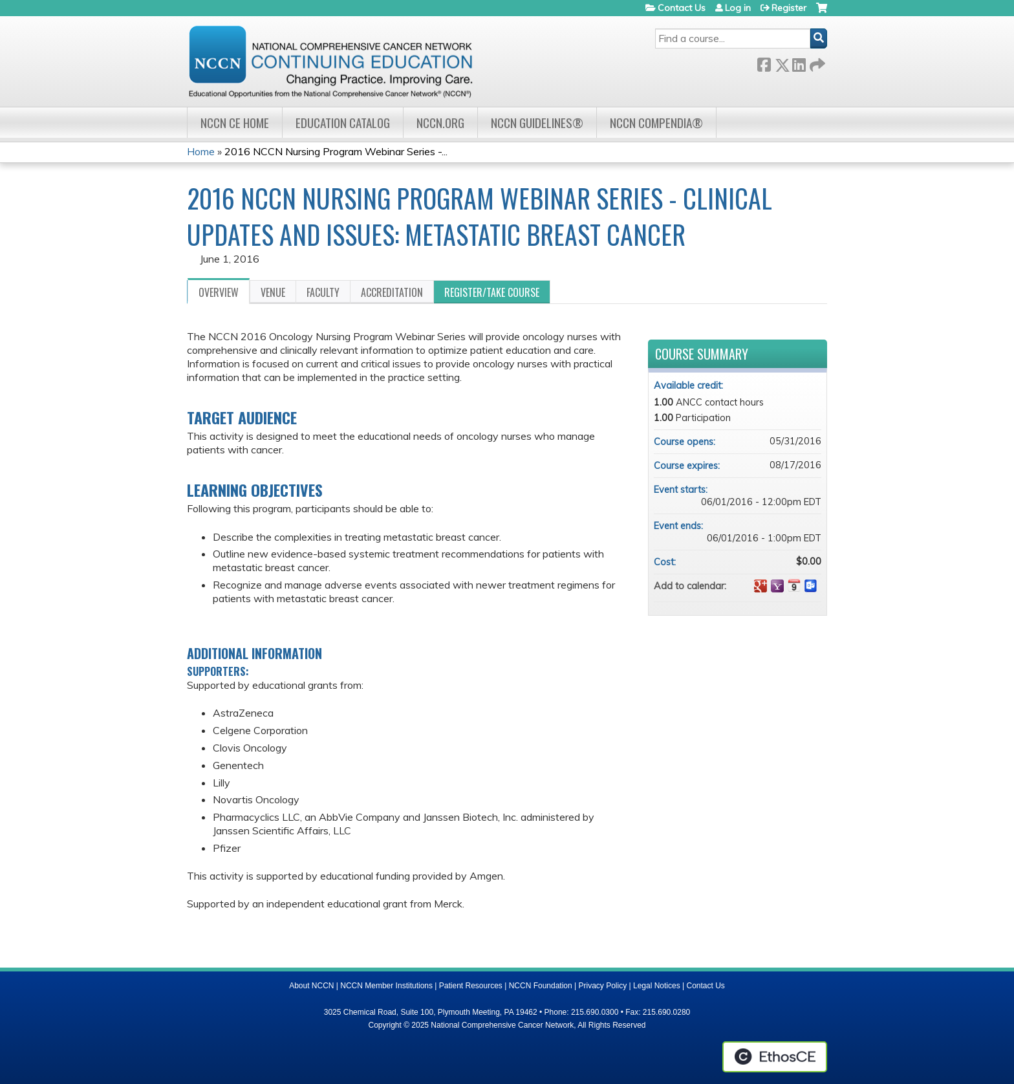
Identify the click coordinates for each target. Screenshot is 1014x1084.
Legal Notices (656, 985)
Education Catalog (343, 122)
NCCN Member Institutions (386, 985)
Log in (738, 7)
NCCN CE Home (234, 122)
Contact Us (682, 7)
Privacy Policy (603, 985)
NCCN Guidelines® (537, 122)
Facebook (763, 62)
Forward (816, 62)
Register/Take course (491, 292)
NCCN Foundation (540, 985)
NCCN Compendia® (656, 122)
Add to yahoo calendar (777, 586)
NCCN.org (440, 122)
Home (201, 151)
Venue (273, 292)
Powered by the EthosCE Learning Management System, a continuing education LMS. (774, 1056)
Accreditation (392, 292)
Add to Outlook (810, 586)
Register (788, 7)
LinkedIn (798, 62)
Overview (219, 292)
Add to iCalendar (794, 585)
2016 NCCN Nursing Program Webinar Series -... (336, 151)
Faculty (323, 292)
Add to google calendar (760, 586)
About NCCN (311, 985)
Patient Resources (470, 985)
